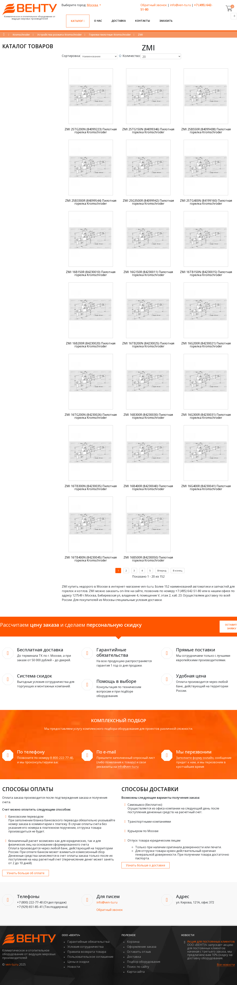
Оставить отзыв (139, 952)
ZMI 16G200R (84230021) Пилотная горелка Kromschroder (206, 344)
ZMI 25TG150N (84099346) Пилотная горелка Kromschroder (148, 130)
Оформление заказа (141, 947)
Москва (93, 5)
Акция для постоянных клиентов (211, 941)
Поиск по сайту (138, 967)
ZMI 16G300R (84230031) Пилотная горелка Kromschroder (206, 416)
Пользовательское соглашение (90, 957)
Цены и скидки (78, 962)
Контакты (142, 20)
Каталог (78, 21)
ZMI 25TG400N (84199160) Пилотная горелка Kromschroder (206, 202)
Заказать (166, 20)
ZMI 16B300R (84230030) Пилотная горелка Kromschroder (148, 416)
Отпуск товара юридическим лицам (154, 840)
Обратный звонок (154, 5)
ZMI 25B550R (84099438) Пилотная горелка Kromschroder (206, 130)
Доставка (118, 20)
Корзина (133, 942)
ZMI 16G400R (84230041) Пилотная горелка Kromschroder (206, 487)
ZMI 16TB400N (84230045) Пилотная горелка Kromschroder (91, 558)
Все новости (226, 965)
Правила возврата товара (86, 952)
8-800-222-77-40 (61, 758)
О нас (98, 20)
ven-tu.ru (12, 964)
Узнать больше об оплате (25, 873)
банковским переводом (25, 816)
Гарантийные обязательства (88, 942)
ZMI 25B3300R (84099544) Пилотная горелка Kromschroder (90, 202)
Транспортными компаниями (149, 821)
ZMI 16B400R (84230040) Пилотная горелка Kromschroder (148, 487)
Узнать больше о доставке (145, 865)
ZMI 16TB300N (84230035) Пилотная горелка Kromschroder (91, 487)
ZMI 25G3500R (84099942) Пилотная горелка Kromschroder (148, 202)
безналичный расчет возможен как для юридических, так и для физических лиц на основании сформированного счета (54, 843)
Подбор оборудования (143, 962)
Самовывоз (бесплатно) (145, 805)
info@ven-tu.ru (180, 5)
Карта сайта (136, 972)
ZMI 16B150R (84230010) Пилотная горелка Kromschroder (90, 273)
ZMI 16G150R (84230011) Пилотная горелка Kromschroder (148, 273)
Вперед (161, 570)
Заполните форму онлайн (194, 758)
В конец (177, 570)
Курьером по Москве (143, 831)
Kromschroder (21, 34)
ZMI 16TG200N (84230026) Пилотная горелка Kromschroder (91, 416)
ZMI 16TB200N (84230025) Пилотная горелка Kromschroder (148, 344)
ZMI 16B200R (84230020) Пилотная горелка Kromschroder (90, 344)
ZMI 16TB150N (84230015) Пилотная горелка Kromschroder (206, 273)
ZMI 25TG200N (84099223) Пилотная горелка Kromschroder (91, 130)
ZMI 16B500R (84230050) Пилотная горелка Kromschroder (148, 558)
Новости (73, 967)
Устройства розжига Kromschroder (59, 34)
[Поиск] (234, 16)
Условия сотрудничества (85, 947)
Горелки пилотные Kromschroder (110, 34)
